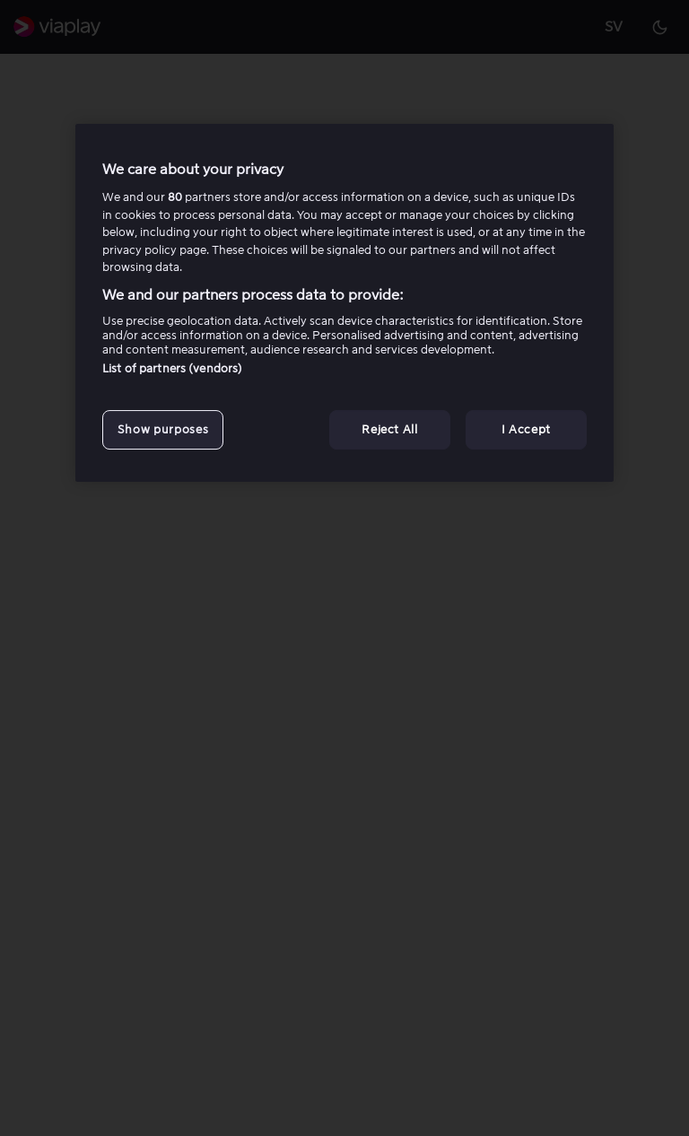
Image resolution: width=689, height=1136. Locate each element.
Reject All (390, 429)
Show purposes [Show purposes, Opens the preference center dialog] (163, 429)
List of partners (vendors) (172, 368)
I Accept (526, 429)
